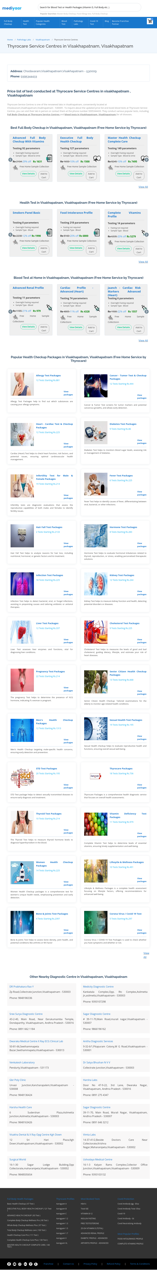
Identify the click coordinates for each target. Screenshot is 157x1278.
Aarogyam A (61, 1212)
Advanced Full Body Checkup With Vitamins (29, 139)
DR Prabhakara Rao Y (22, 995)
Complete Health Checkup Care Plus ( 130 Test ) (27, 1248)
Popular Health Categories (43, 22)
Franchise (48, 1272)
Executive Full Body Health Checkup (76, 139)
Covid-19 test (94, 22)
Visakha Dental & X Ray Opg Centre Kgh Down (36, 1143)
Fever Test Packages (120, 476)
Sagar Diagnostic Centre (96, 1022)
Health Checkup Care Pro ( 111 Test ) (22, 1243)
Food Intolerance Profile (76, 212)
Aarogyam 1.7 (62, 1242)
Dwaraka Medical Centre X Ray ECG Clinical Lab (36, 1049)
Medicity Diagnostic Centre (98, 995)
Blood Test (64, 22)
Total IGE (84, 1217)
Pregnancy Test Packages (50, 675)
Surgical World (18, 1167)
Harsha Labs (90, 1088)
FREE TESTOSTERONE (90, 1232)
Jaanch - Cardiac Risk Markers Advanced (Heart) (124, 290)
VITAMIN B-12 (86, 1222)
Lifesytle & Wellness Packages (126, 869)
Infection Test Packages (49, 578)
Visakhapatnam (43, 39)
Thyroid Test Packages (48, 820)
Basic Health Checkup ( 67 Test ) (20, 1212)
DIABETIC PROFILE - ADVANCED (94, 1246)
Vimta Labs (89, 1143)
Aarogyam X (61, 1246)
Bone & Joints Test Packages (52, 921)
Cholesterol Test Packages (124, 626)
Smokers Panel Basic (26, 212)
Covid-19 (121, 1222)
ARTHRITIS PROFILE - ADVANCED (94, 1251)
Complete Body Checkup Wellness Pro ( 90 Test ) (27, 1229)
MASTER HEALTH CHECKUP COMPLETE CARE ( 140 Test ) (28, 1254)
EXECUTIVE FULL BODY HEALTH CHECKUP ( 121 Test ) (29, 1218)
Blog (107, 21)
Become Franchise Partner (120, 22)
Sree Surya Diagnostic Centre (26, 1022)
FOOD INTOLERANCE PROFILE (130, 1247)
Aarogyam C (61, 1222)
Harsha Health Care (21, 1115)
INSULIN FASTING (88, 1227)
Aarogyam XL (61, 1251)
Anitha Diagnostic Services (98, 1049)
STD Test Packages (46, 774)
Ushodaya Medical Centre (97, 1167)
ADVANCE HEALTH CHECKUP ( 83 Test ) (23, 1224)
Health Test (26, 22)
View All (143, 186)
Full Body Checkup (8, 22)
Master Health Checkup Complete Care (124, 139)
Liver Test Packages (47, 626)
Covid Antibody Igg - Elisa (128, 1212)
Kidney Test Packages (121, 578)
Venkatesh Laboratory (22, 1070)
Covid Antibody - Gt (126, 1227)
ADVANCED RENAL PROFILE (92, 1242)
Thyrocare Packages (120, 774)
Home (10, 39)
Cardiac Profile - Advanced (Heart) (76, 289)
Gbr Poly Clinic (18, 1088)
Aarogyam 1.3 (62, 1232)
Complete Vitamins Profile (124, 214)
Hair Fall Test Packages (49, 529)
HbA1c (83, 1212)
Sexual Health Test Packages (125, 725)
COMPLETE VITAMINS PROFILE (130, 1252)
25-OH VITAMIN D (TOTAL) (92, 1237)
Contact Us (68, 1272)
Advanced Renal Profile (28, 287)
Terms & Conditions (140, 1272)
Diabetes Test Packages (122, 424)
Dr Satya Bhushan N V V (96, 1070)
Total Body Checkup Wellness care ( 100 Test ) (26, 1238)
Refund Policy (113, 1272)
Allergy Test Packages (48, 375)
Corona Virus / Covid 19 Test (125, 921)
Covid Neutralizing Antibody (129, 1232)
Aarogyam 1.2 (62, 1227)
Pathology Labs (78, 22)
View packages (68, 393)
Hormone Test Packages (123, 529)
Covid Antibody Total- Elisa (129, 1217)
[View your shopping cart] (150, 21)
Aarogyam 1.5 (62, 1237)
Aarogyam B (61, 1217)
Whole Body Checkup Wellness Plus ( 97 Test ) (26, 1234)
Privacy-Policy (90, 1272)
